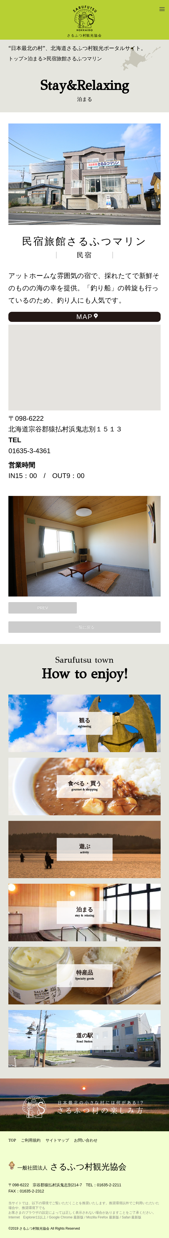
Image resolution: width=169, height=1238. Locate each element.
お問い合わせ (85, 1140)
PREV (42, 607)
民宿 (84, 255)
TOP (12, 1140)
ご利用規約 (31, 1140)
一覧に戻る (84, 627)
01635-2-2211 (109, 1185)
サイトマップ (57, 1140)
